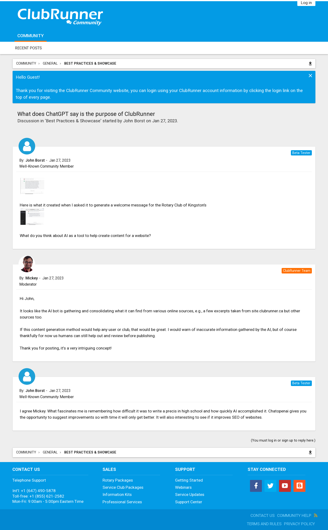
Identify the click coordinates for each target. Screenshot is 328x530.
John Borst (134, 120)
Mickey (31, 278)
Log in (306, 2)
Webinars (183, 487)
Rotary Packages (118, 480)
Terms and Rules (264, 523)
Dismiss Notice (310, 75)
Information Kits (117, 494)
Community (30, 35)
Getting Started (189, 480)
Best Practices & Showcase (73, 120)
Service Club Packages (123, 487)
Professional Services (122, 501)
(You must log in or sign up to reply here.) (283, 440)
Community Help (294, 515)
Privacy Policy (299, 523)
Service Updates (189, 494)
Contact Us (262, 515)
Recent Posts (28, 48)
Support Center (188, 501)
